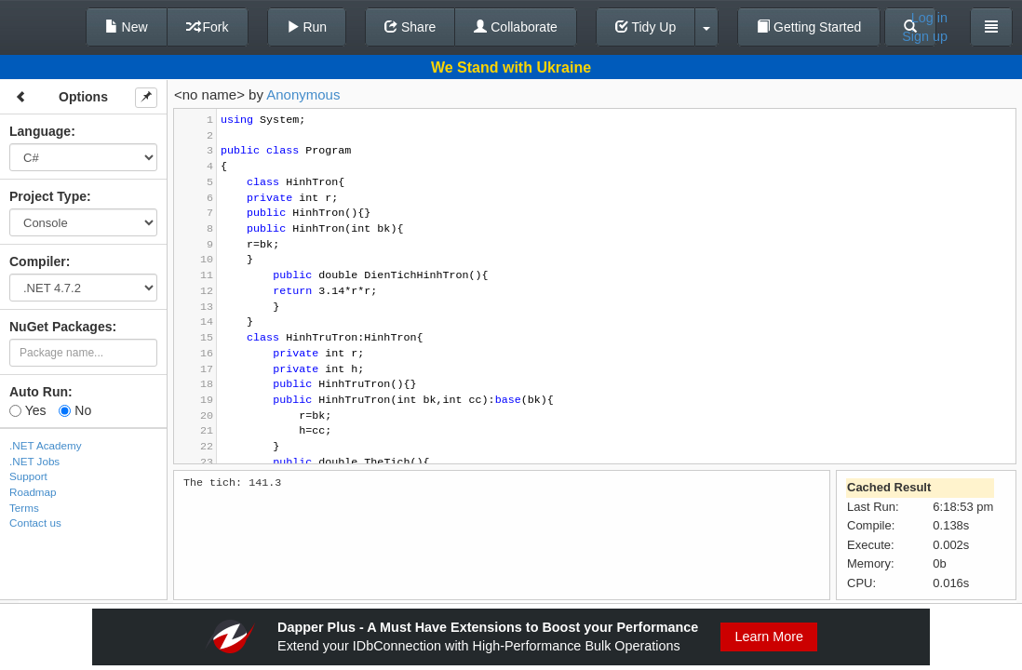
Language (40, 131)
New (126, 27)
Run (307, 27)
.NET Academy (45, 445)
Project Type (48, 196)
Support (28, 476)
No (75, 410)
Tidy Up (645, 27)
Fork (207, 27)
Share (410, 27)
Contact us (35, 522)
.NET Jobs (34, 461)
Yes (27, 410)
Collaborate (516, 27)
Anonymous (303, 94)
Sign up (925, 36)
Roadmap (33, 492)
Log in (929, 17)
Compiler (37, 261)
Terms (24, 508)
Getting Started (809, 27)
